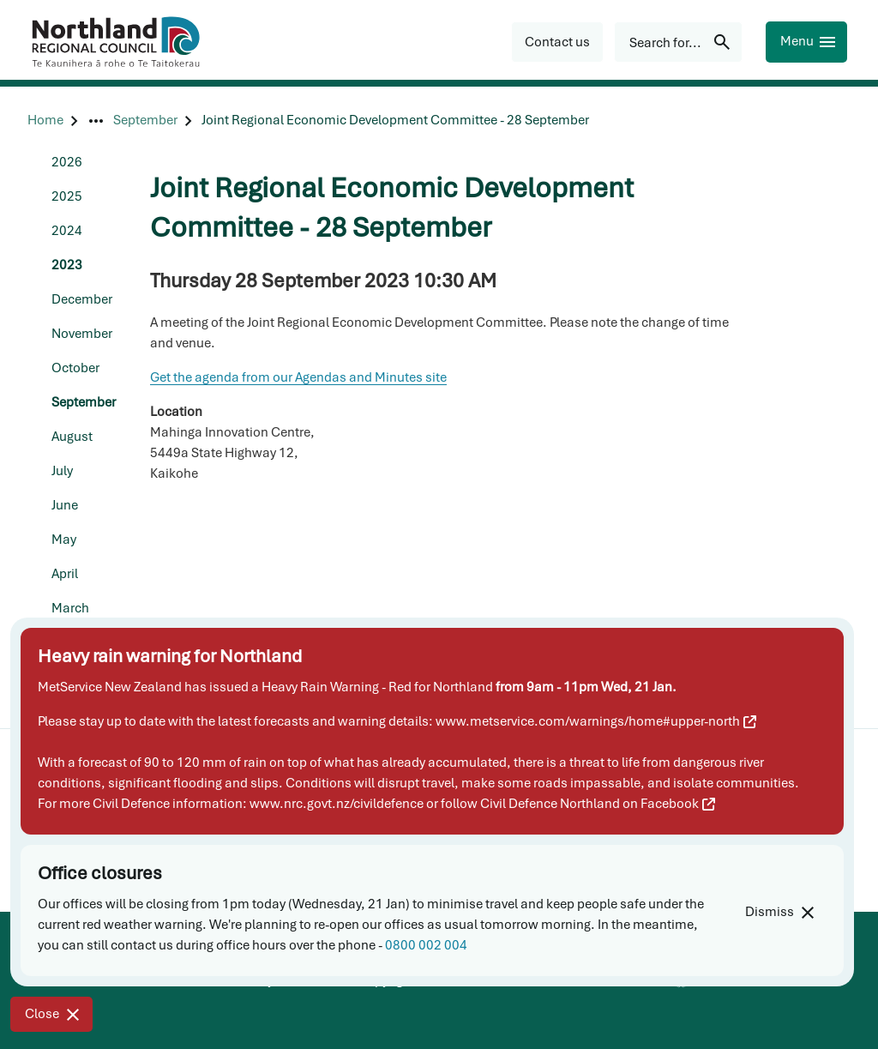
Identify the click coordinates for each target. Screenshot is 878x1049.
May (63, 539)
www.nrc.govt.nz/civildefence (337, 803)
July (62, 470)
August (72, 436)
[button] (557, 42)
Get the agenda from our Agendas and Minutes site (298, 377)
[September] (145, 120)
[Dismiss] (779, 912)
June (64, 505)
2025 (66, 196)
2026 (66, 162)
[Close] (51, 1014)
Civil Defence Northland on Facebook (597, 803)
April (64, 573)
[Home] (45, 120)
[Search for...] (678, 42)
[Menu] (806, 42)
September (83, 402)
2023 (66, 265)
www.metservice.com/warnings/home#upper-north (596, 721)
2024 (66, 230)
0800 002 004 (426, 945)
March (70, 608)
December (81, 299)
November (81, 333)
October (75, 368)
